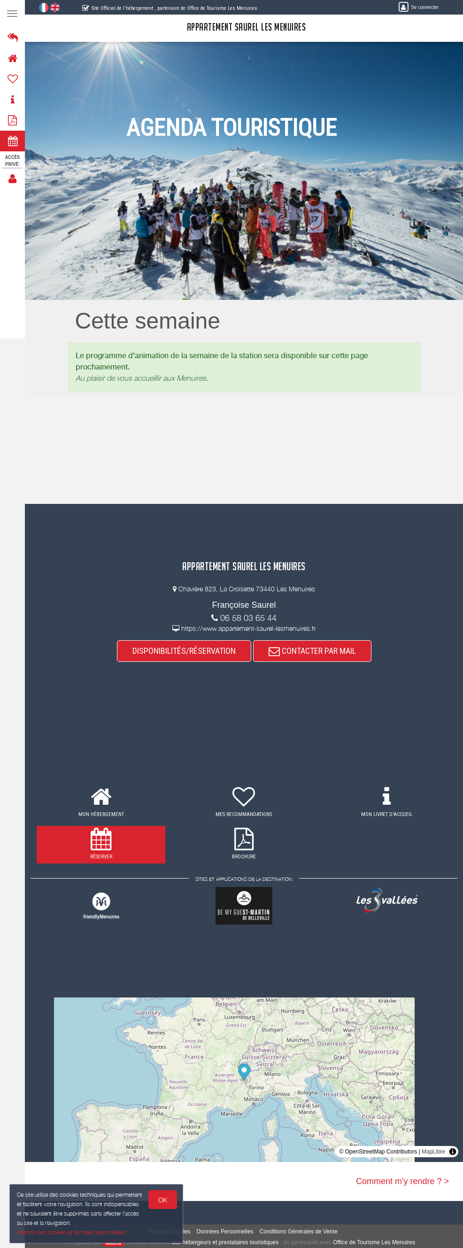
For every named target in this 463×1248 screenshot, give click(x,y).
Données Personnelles (225, 1231)
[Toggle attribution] (452, 1151)
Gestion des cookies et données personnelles (71, 1232)
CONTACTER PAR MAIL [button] (312, 651)
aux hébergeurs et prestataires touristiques (225, 1242)
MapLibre (433, 1151)
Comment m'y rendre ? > (402, 1181)
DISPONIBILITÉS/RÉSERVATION (184, 651)
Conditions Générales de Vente (299, 1231)
